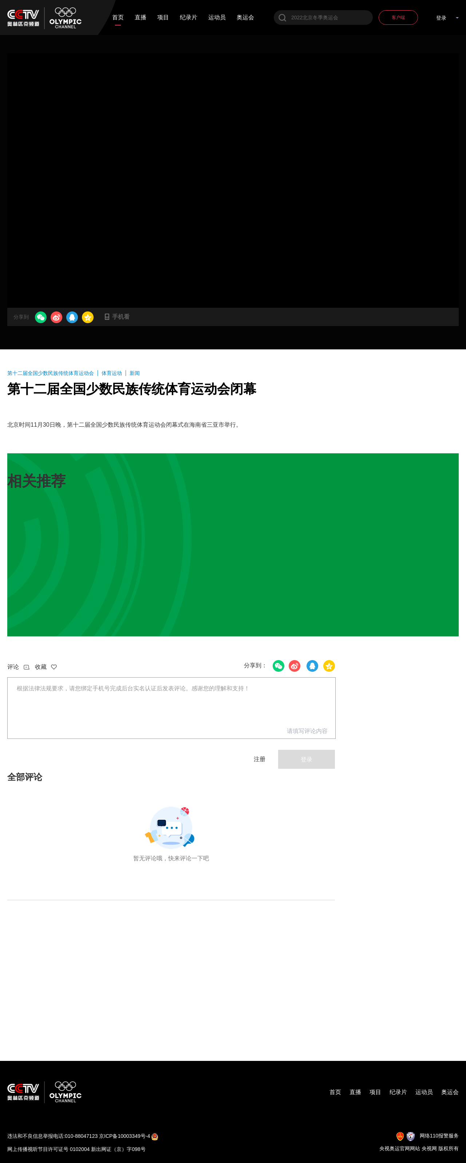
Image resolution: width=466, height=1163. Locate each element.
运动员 (217, 17)
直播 (140, 17)
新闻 (135, 373)
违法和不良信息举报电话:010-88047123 (52, 1136)
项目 (163, 17)
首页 (118, 17)
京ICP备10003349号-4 (124, 1136)
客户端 (398, 17)
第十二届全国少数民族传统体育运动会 (50, 373)
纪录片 (188, 17)
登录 (441, 18)
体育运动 (112, 373)
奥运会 (245, 17)
